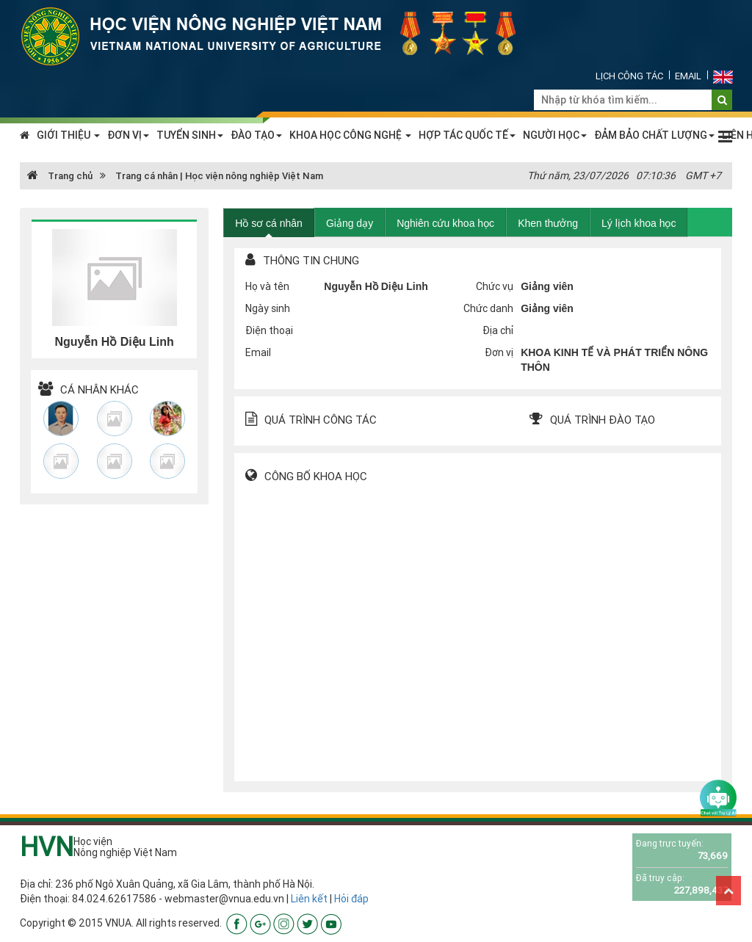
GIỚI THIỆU (68, 135)
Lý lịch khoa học (638, 223)
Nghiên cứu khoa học (445, 223)
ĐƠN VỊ (128, 135)
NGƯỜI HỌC (555, 135)
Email (688, 76)
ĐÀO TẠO (256, 135)
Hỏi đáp (351, 898)
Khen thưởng (548, 223)
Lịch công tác (629, 76)
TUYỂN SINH (189, 135)
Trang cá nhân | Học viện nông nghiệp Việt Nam (219, 176)
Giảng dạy (349, 223)
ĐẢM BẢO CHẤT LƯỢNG (654, 135)
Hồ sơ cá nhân (269, 223)
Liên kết (309, 898)
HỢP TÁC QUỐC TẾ (467, 135)
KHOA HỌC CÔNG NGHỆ (350, 135)
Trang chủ (60, 176)
